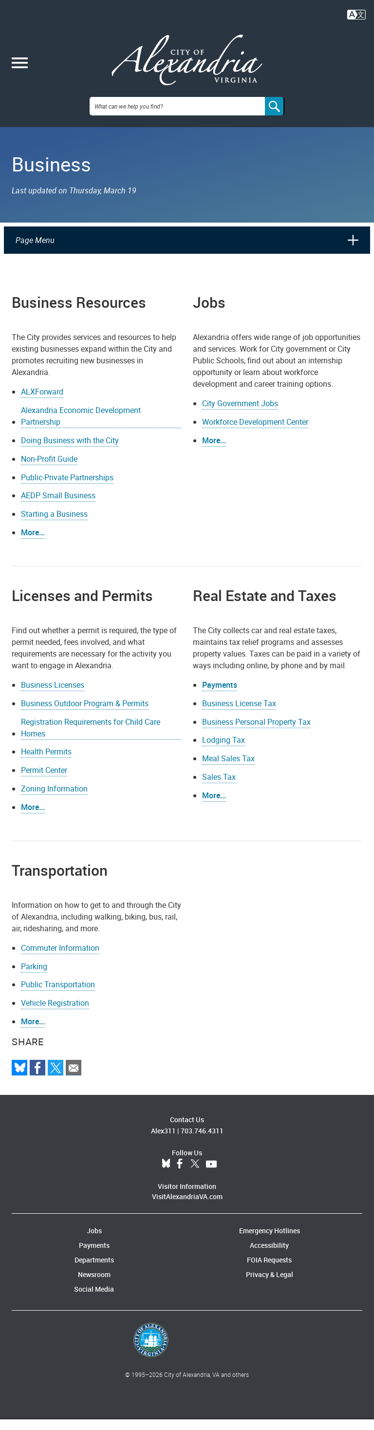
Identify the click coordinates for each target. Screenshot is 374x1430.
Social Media (94, 1299)
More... (214, 451)
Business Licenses (52, 695)
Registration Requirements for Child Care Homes (90, 738)
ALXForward (42, 402)
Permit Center (44, 780)
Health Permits (46, 762)
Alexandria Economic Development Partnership (81, 426)
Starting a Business (54, 524)
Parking (34, 976)
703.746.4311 (202, 1141)
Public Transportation (58, 995)
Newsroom (94, 1285)
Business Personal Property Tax (256, 732)
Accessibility (269, 1256)
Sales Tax (219, 787)
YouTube (211, 1174)
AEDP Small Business (58, 506)
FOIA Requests (269, 1270)
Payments (219, 695)
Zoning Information (54, 799)
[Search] (274, 117)
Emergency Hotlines (269, 1241)
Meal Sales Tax (228, 769)
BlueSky (166, 1174)
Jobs (94, 1241)
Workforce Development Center (255, 432)
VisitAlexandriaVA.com (187, 1207)
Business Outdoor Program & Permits (85, 713)
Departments (94, 1270)
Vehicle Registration (55, 1013)
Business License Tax (239, 713)
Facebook (180, 1174)
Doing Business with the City (70, 451)
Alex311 (163, 1141)
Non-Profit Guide (49, 469)
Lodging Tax (223, 750)
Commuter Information (60, 958)
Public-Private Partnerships (67, 487)
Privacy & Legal (269, 1285)
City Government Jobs (240, 414)
